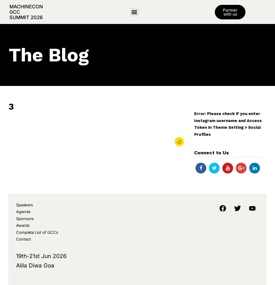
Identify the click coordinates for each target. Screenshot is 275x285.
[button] (134, 12)
